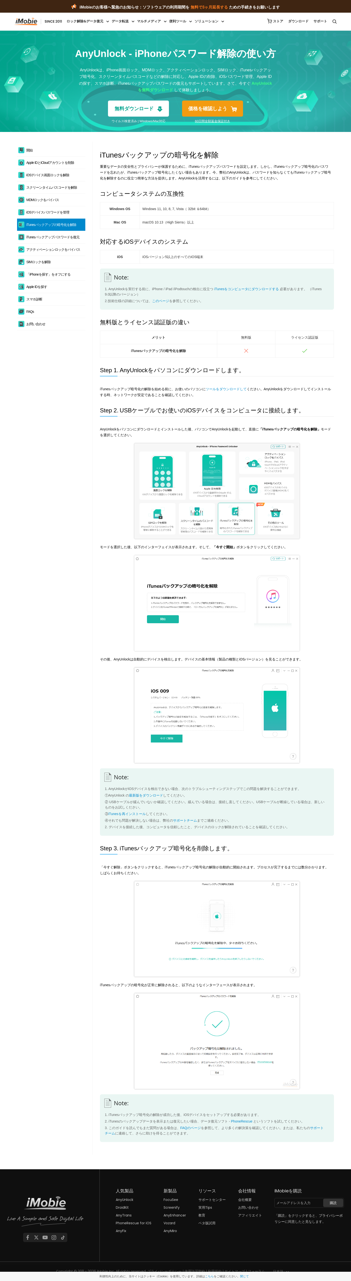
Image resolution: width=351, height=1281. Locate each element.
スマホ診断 (34, 299)
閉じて (244, 1276)
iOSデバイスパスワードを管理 (47, 212)
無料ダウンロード (134, 108)
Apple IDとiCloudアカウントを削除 (50, 163)
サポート (320, 21)
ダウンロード (298, 21)
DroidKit (122, 1207)
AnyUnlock (124, 1199)
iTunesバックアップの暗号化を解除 (51, 225)
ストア (278, 21)
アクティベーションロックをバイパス (53, 249)
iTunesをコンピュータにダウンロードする (246, 289)
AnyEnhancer (175, 1215)
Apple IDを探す (36, 287)
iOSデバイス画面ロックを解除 (47, 175)
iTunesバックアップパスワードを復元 (52, 237)
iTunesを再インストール (127, 814)
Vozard (169, 1223)
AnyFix (121, 1230)
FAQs (30, 312)
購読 (333, 1202)
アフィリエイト (250, 1215)
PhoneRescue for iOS (133, 1223)
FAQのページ (190, 1128)
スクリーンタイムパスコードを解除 (51, 187)
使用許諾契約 (195, 1271)
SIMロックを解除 (38, 262)
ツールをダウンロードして (226, 389)
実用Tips (205, 1207)
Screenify (172, 1207)
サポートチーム (185, 820)
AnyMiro (170, 1230)
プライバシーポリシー (164, 1271)
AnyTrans (124, 1215)
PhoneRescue (242, 1121)
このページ (160, 301)
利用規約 (215, 1271)
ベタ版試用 (206, 1223)
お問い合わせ (35, 324)
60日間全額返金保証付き (212, 121)
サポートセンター (212, 1199)
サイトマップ (234, 1271)
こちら (209, 1276)
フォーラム (256, 1271)
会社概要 (245, 1199)
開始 (29, 150)
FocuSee (171, 1199)
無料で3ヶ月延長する (209, 7)
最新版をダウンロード (146, 795)
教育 (201, 1215)
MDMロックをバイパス (42, 200)
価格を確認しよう (207, 108)
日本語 (278, 1271)
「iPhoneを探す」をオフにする (48, 274)
